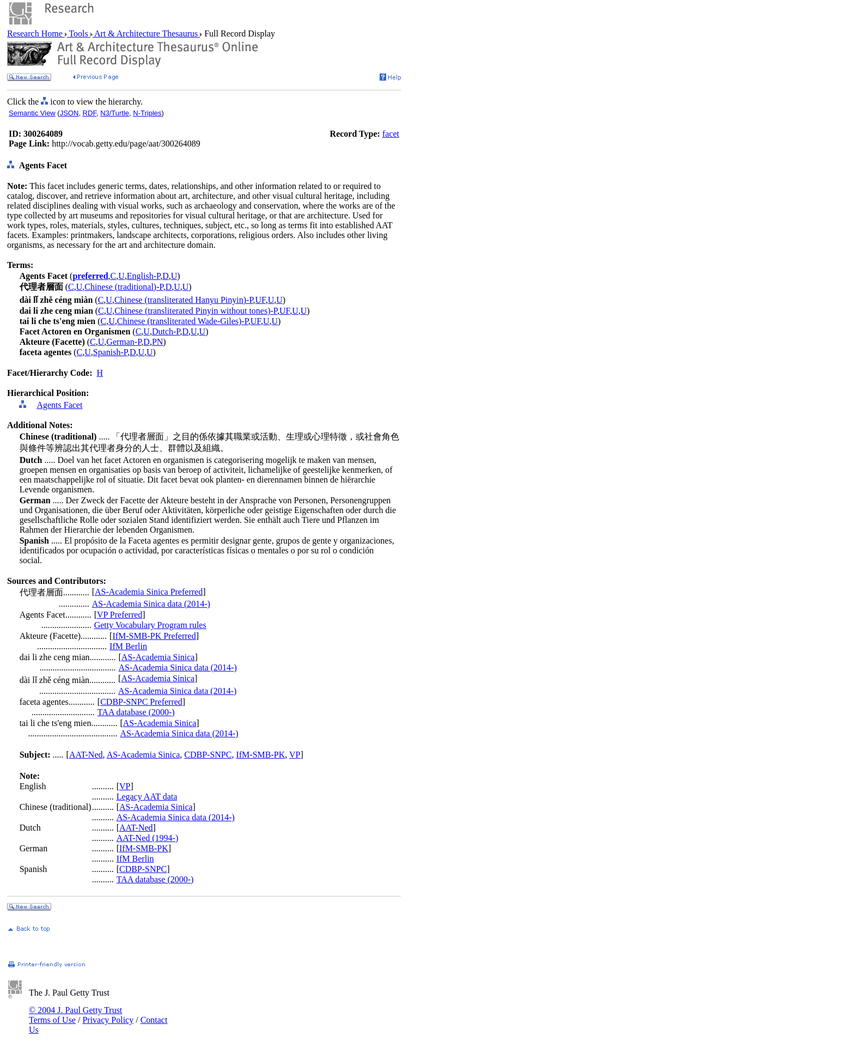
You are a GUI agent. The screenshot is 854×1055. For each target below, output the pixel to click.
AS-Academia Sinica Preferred (149, 591)
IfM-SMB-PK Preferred (154, 636)
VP (294, 754)
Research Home (36, 33)
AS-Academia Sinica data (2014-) (151, 603)
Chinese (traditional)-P (123, 286)
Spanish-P (110, 352)
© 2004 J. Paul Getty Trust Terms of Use (75, 1014)
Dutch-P (166, 331)
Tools (78, 33)
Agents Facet (59, 405)
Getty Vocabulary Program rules (150, 625)
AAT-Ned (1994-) (148, 838)
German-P (123, 341)
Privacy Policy (107, 1019)
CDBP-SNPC (207, 754)
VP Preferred (119, 614)
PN (157, 341)
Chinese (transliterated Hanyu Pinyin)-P (183, 299)
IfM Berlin (128, 646)
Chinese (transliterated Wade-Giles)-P (182, 321)
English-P (143, 275)
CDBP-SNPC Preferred (141, 701)
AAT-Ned (86, 754)
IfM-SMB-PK (260, 754)
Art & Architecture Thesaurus (146, 33)
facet (390, 133)
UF (260, 299)
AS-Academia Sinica (158, 657)
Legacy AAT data (147, 796)
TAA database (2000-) (136, 712)
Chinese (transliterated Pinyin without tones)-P (195, 310)
